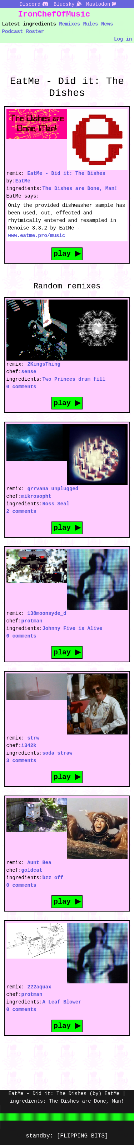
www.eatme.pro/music (36, 235)
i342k (28, 745)
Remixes (69, 23)
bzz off (52, 877)
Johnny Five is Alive (72, 628)
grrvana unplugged (52, 488)
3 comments (21, 760)
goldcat (32, 870)
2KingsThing (43, 364)
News (107, 23)
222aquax (39, 986)
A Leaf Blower (61, 1001)
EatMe (22, 180)
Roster (35, 31)
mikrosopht (36, 496)
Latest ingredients (29, 23)
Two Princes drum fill (73, 379)
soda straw (57, 753)
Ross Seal (55, 503)
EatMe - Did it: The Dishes (66, 173)
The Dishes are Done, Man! (79, 188)
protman (32, 620)
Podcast (12, 31)
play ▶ (67, 253)
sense (28, 371)
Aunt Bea (39, 862)
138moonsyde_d (46, 613)
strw (33, 737)
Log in (123, 39)
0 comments (21, 386)
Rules (90, 23)
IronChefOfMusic (54, 14)
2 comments (21, 511)
